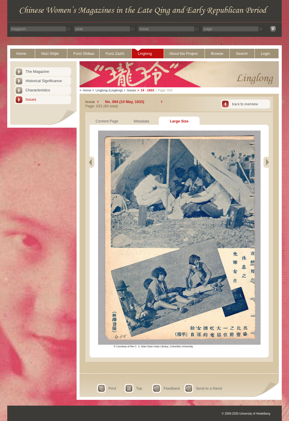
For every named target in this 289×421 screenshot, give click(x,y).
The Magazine (37, 71)
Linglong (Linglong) (109, 90)
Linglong (145, 53)
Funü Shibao (84, 53)
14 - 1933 (147, 90)
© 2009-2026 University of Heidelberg (246, 413)
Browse (217, 53)
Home (21, 53)
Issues (31, 99)
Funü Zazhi (115, 53)
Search (242, 53)
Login (265, 53)
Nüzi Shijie (50, 53)
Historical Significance (44, 81)
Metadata (141, 121)
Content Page (106, 121)
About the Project (183, 53)
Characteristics (38, 90)
